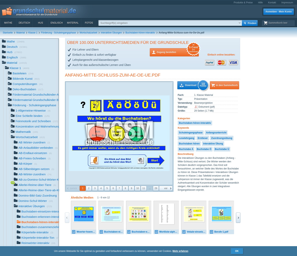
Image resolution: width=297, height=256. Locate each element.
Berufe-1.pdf (219, 232)
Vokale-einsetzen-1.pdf (194, 232)
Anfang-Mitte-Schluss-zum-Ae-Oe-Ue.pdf (112, 75)
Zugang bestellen (178, 51)
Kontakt (272, 2)
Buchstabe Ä (186, 149)
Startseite (8, 32)
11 (143, 188)
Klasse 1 (32, 32)
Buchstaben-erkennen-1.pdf (139, 232)
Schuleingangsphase (191, 132)
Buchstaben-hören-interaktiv (140, 32)
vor (165, 188)
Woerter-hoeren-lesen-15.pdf (84, 232)
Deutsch (24, 22)
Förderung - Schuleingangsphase (58, 32)
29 (156, 188)
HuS (40, 22)
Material (73, 22)
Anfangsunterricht (216, 132)
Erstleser (203, 138)
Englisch (57, 22)
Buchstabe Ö (204, 149)
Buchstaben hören (189, 143)
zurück (73, 188)
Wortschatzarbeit (88, 32)
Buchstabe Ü (222, 149)
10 (137, 188)
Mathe (8, 22)
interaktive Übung (213, 143)
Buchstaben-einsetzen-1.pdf (111, 232)
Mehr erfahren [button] (180, 251)
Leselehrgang (186, 138)
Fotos (89, 22)
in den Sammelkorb (227, 85)
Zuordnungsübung (221, 138)
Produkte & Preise (243, 2)
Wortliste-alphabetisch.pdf (167, 232)
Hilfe (260, 2)
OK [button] (237, 251)
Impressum (287, 2)
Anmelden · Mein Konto (279, 11)
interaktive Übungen (111, 32)
